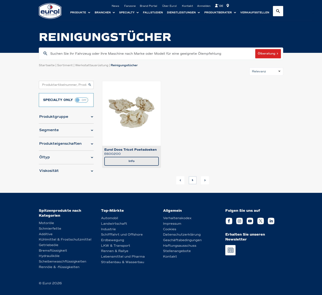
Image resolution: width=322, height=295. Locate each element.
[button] (66, 118)
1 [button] (192, 180)
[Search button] (278, 11)
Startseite (48, 65)
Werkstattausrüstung (93, 65)
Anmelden (203, 6)
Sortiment (66, 65)
